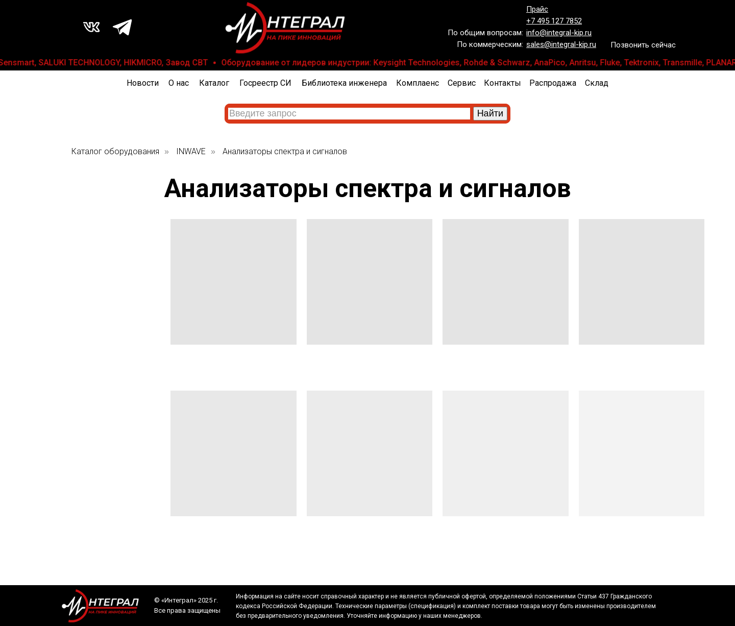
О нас (178, 83)
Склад (596, 83)
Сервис (462, 83)
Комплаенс (417, 83)
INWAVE (191, 151)
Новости (143, 83)
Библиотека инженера (344, 83)
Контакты (502, 83)
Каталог (214, 83)
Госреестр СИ (265, 83)
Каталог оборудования (115, 151)
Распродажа (552, 83)
